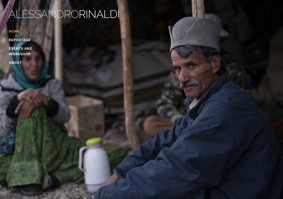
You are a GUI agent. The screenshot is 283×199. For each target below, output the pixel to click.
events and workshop (20, 51)
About (15, 63)
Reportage (20, 40)
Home (14, 31)
